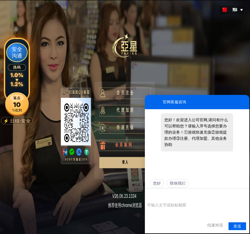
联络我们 (178, 183)
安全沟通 (17, 52)
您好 (157, 183)
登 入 (124, 162)
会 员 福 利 (120, 144)
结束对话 (215, 225)
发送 (237, 226)
